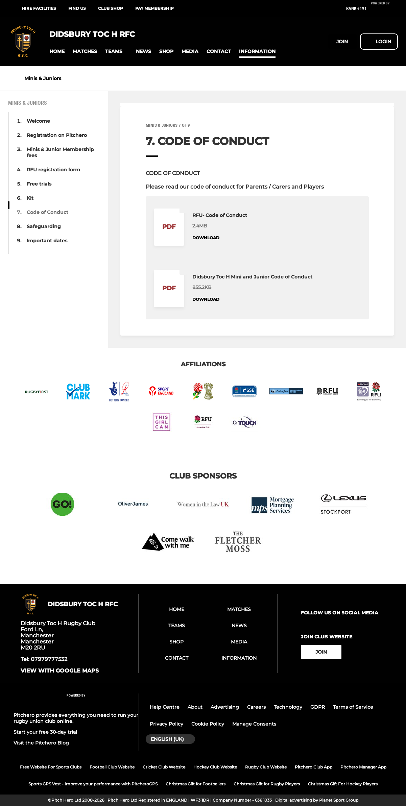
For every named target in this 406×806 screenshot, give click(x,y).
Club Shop (110, 8)
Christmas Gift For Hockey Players (343, 783)
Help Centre (165, 707)
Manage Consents (254, 724)
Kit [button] (30, 198)
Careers (256, 707)
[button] (57, 51)
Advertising (225, 707)
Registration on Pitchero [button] (57, 135)
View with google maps (60, 670)
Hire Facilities (39, 8)
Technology (288, 707)
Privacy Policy (166, 724)
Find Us (77, 8)
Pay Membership (154, 8)
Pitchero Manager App (363, 767)
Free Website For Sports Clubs (50, 767)
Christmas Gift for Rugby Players (267, 783)
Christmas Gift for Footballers (195, 783)
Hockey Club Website (215, 767)
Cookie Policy (207, 724)
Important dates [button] (47, 241)
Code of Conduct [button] (47, 212)
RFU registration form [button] (53, 170)
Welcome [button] (38, 121)
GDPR (317, 707)
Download (205, 237)
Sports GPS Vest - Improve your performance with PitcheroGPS (93, 783)
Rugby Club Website (266, 767)
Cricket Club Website (164, 767)
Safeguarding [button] (44, 226)
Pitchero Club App (313, 767)
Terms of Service (353, 707)
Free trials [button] (39, 184)
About (195, 707)
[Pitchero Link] (384, 11)
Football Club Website (112, 767)
